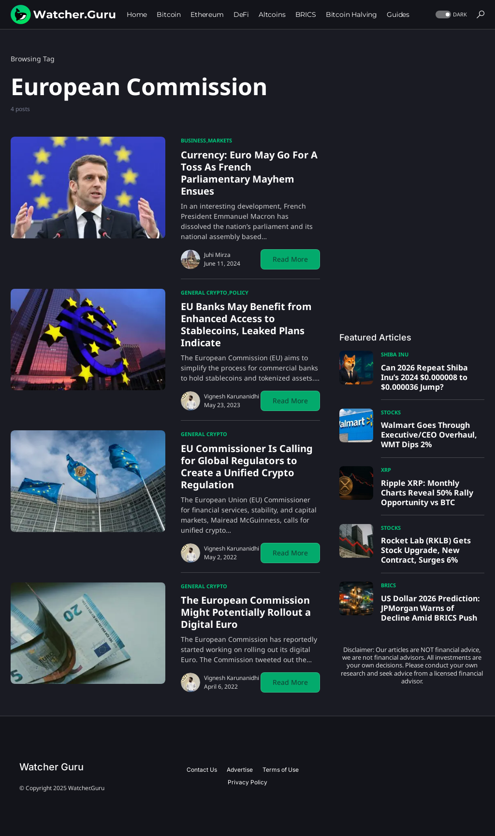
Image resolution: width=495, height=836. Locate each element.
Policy (238, 292)
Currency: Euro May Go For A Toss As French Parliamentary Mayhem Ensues (249, 173)
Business (193, 140)
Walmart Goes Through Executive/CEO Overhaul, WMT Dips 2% (429, 434)
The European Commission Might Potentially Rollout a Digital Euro (246, 612)
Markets (220, 140)
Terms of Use (280, 769)
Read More (290, 259)
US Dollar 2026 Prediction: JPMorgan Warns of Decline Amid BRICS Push (430, 608)
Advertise (240, 769)
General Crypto (204, 292)
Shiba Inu (394, 354)
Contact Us (202, 769)
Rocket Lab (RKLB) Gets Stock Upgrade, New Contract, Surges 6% (426, 550)
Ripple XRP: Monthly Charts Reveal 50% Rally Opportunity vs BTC (427, 492)
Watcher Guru (51, 767)
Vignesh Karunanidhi (231, 396)
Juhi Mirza (217, 255)
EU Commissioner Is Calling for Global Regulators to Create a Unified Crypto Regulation (247, 466)
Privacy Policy (247, 782)
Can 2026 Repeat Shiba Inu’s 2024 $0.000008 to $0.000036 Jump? (424, 377)
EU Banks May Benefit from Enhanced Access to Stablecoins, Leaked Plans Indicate (246, 324)
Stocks (391, 412)
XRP (386, 469)
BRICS (388, 585)
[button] (450, 15)
